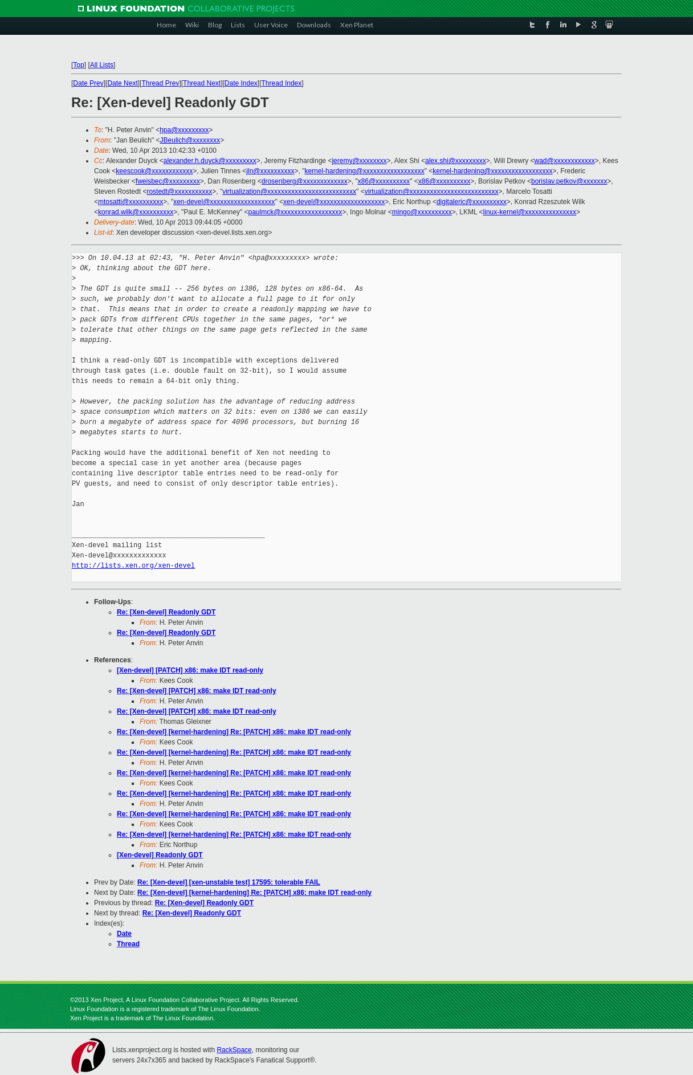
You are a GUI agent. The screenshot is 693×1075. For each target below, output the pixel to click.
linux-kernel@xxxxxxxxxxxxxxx (530, 212)
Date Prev (88, 83)
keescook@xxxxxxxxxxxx (154, 171)
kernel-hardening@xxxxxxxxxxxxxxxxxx (364, 171)
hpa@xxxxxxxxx (184, 130)
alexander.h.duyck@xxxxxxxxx (210, 161)
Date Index (241, 83)
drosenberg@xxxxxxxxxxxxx (305, 181)
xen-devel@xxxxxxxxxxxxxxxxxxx (224, 202)
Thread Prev (160, 83)
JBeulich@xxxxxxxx (190, 140)
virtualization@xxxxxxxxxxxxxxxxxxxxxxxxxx (289, 192)
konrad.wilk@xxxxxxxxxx (135, 212)
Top (78, 65)
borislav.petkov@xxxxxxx (569, 181)
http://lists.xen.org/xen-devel (133, 566)
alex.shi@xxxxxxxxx (455, 161)
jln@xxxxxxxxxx (270, 171)
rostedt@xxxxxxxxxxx (179, 192)
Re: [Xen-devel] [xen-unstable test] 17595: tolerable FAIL (228, 882)
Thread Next (202, 83)
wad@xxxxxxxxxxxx (565, 161)
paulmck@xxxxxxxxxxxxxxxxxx (295, 212)
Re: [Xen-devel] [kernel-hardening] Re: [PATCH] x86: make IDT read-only (234, 732)
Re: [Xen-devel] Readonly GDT (166, 612)
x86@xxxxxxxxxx (384, 181)
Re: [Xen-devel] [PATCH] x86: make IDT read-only (196, 691)
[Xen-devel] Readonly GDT (160, 855)
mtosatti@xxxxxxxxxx (130, 202)
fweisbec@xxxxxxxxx (168, 181)
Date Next (122, 83)
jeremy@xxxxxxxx (359, 161)
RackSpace (234, 1050)
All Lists (101, 65)
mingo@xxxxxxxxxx (422, 212)
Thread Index (282, 83)
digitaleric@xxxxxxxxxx (472, 202)
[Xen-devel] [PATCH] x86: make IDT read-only (190, 670)
